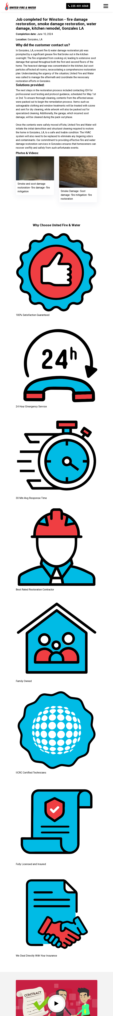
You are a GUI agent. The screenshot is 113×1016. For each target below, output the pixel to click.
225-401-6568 (78, 5)
